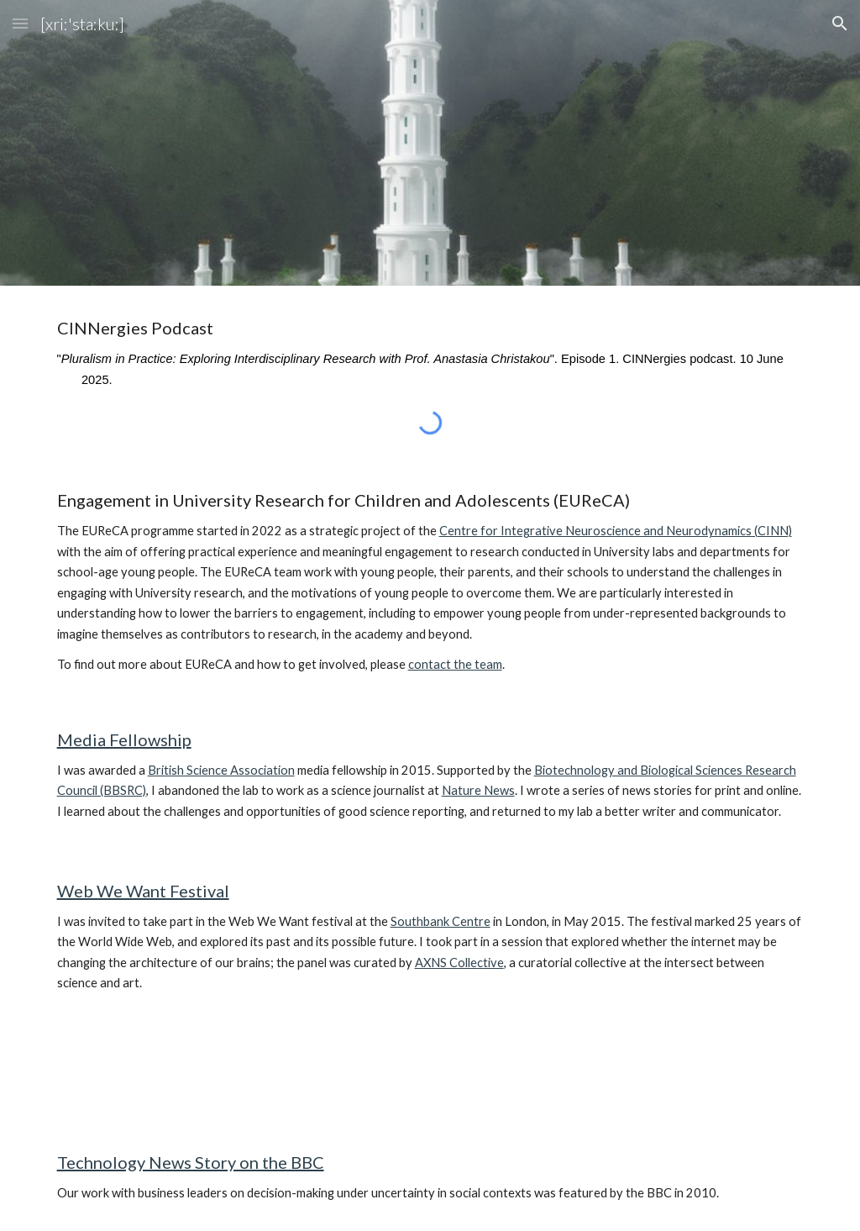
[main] (430, 354)
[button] (20, 23)
